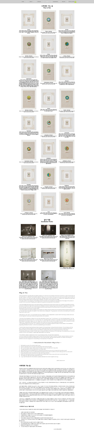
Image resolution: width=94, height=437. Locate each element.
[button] (75, 1)
